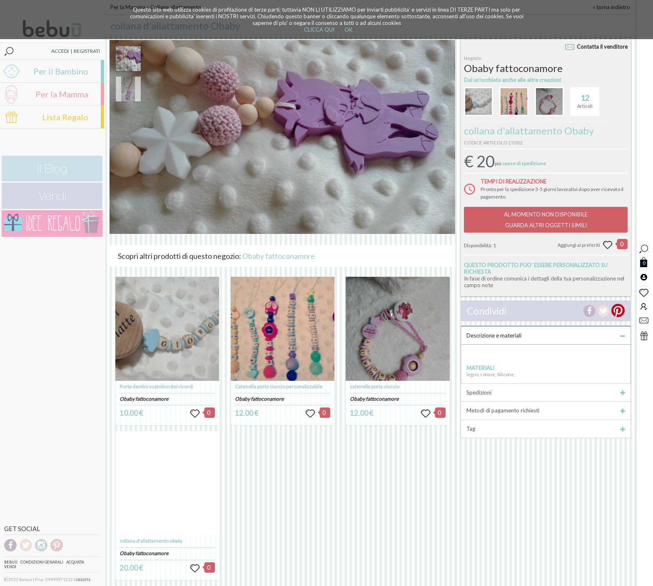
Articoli (585, 98)
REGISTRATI (87, 51)
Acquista (75, 562)
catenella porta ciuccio (374, 386)
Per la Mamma (61, 94)
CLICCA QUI (319, 29)
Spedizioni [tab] (545, 392)
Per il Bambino (60, 71)
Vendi (10, 566)
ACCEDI (60, 51)
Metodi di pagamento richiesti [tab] (545, 410)
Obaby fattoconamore (278, 256)
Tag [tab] (545, 428)
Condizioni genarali (41, 562)
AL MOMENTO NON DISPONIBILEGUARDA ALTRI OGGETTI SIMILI (546, 219)
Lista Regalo (65, 117)
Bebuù (10, 562)
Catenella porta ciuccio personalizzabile (278, 386)
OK (348, 29)
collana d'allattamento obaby (151, 541)
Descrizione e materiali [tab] (545, 335)
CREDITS (83, 580)
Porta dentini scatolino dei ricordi (156, 386)
